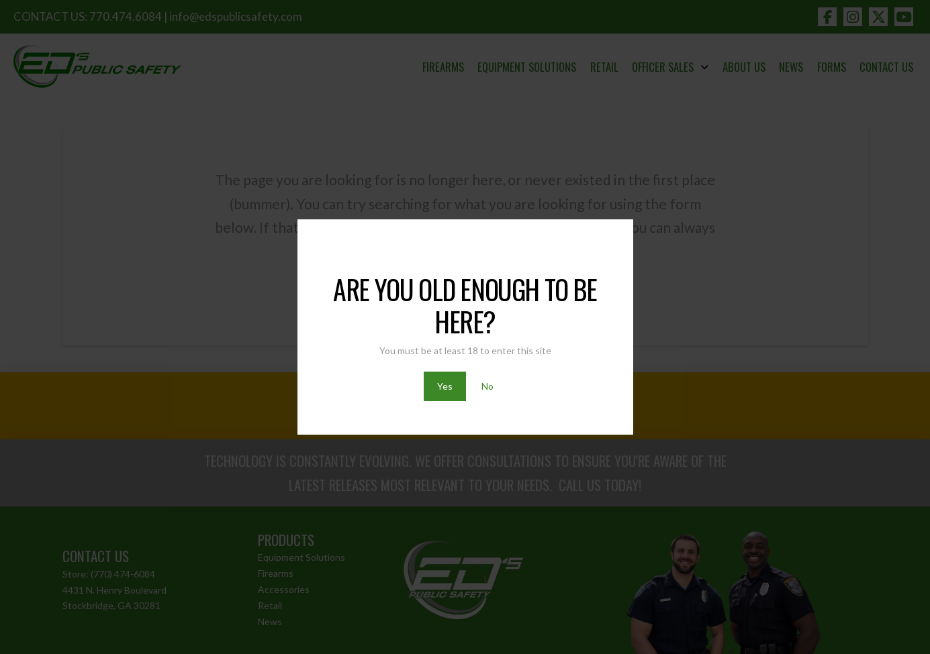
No (487, 386)
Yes (445, 386)
